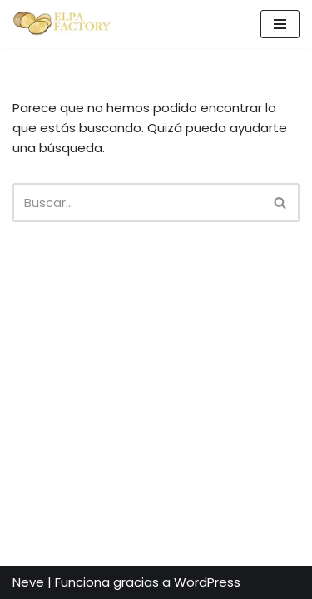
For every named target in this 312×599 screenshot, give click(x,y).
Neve (28, 582)
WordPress (207, 582)
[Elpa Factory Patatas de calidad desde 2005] (62, 24)
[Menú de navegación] (280, 24)
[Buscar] (137, 202)
